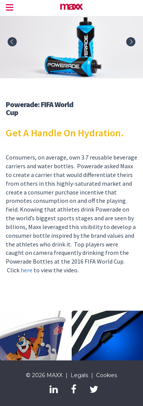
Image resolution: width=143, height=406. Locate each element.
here (26, 270)
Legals (79, 375)
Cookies (106, 375)
